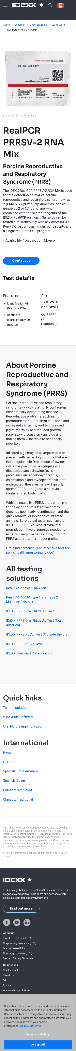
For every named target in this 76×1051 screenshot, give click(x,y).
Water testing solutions (16, 990)
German (9, 762)
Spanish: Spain (14, 780)
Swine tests (58, 24)
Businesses (10, 965)
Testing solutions (16, 708)
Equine (7, 985)
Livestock (19, 24)
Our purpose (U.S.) (14, 948)
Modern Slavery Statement (18, 958)
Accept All (38, 1044)
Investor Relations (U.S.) (17, 938)
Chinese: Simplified (17, 790)
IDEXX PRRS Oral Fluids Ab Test (30, 611)
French (8, 752)
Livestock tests (38, 24)
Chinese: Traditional (18, 799)
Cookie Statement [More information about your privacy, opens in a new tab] (31, 1025)
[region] (38, 1022)
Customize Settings (37, 1034)
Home (6, 24)
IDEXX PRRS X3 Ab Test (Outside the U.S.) (38, 634)
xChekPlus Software (18, 717)
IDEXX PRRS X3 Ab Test (24, 644)
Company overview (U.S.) (17, 953)
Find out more (21, 908)
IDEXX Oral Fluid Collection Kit (29, 653)
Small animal (10, 970)
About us (8, 933)
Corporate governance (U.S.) (19, 943)
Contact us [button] (21, 261)
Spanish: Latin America (20, 771)
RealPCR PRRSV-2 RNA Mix (26, 588)
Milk (5, 980)
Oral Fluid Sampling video (22, 726)
